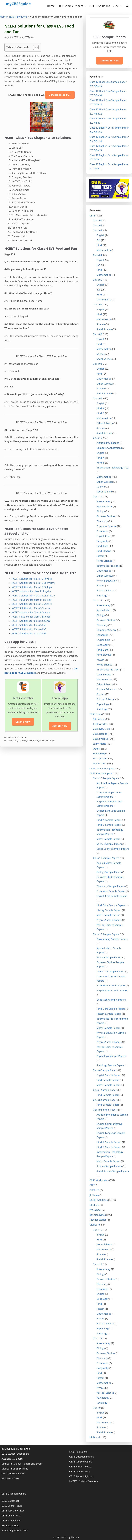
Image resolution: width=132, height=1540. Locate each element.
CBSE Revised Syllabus (81, 1476)
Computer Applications (109, 447)
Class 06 (97, 304)
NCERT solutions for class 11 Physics (31, 591)
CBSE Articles (100, 724)
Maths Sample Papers (108, 839)
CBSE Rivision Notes (80, 1466)
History (100, 556)
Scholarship (99, 753)
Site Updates (100, 758)
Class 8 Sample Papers (105, 1100)
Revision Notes (97, 1214)
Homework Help (10, 1525)
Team (26, 1530)
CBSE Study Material (16, 740)
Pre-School (95, 1209)
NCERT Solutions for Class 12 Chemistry (33, 582)
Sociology (101, 595)
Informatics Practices (108, 565)
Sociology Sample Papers (110, 1065)
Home (50, 6)
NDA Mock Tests (10, 1478)
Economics (102, 531)
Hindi (99, 245)
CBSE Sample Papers (73, 5)
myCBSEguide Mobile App (15, 1448)
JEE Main (94, 1195)
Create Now (23, 721)
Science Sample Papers (109, 844)
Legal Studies (103, 674)
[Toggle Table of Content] (34, 47)
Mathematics (103, 250)
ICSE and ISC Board (12, 1458)
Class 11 (97, 496)
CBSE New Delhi (101, 728)
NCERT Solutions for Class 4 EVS (28, 629)
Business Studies (105, 516)
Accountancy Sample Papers (111, 939)
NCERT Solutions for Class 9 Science (31, 608)
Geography (102, 541)
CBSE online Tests (11, 1515)
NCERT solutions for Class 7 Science (30, 616)
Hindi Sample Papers (107, 1080)
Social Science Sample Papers (112, 848)
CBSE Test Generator (12, 1510)
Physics (100, 585)
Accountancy (103, 501)
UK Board (94, 1224)
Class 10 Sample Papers (106, 778)
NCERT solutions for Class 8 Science (30, 612)
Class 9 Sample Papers (105, 1109)
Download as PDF (60, 94)
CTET (92, 1185)
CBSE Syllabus (100, 738)
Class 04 (97, 255)
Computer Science (106, 526)
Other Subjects (104, 383)
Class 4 (30, 740)
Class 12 (97, 600)
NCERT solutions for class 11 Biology (31, 599)
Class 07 (97, 334)
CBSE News (95, 714)
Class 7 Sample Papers (105, 1090)
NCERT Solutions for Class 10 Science (31, 604)
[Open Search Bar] (127, 5)
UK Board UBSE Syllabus (14, 1468)
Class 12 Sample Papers (106, 934)
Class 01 (97, 220)
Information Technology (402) (112, 467)
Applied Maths (104, 506)
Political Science (105, 590)
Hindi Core (102, 546)
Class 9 (97, 1407)
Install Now (59, 726)
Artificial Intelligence (107, 442)
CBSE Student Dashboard (15, 1453)
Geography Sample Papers (111, 999)
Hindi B (100, 413)
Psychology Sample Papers (111, 1056)
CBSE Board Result (11, 1505)
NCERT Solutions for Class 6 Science (31, 620)
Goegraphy (102, 644)
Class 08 (97, 363)
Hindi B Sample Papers (108, 824)
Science (100, 324)
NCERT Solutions (99, 6)
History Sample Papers (108, 910)
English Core (103, 536)
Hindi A (100, 408)
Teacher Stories (97, 1219)
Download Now (109, 60)
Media (17, 1530)
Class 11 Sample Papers (106, 858)
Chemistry (102, 521)
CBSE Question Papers (101, 768)
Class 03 (97, 230)
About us (6, 1530)
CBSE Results (100, 733)
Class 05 (97, 279)
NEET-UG (94, 1205)
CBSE (118, 5)
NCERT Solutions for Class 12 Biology (31, 587)
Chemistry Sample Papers (110, 886)
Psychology (102, 704)
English (100, 235)
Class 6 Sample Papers (105, 1070)
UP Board (94, 1437)
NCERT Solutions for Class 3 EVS (28, 633)
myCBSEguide (18, 3)
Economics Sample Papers (110, 891)
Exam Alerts (99, 743)
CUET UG (94, 1190)
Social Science (104, 329)
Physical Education (106, 580)
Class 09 (97, 398)
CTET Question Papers (13, 1473)
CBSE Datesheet (10, 1500)
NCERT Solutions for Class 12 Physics (31, 578)
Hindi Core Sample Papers (110, 905)
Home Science (104, 560)
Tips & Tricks (100, 763)
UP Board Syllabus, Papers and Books (22, 1463)
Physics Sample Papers (109, 920)
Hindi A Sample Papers (108, 820)
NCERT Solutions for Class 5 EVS (28, 625)
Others (96, 748)
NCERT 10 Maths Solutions (83, 1481)
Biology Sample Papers (109, 872)
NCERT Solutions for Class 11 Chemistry (33, 595)
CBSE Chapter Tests (80, 1471)
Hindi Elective (103, 551)
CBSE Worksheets (99, 1180)
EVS (9, 737)
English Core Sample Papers (111, 896)
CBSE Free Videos (10, 1520)
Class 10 (97, 438)
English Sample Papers (108, 1075)
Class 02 (97, 225)
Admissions (99, 719)
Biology (100, 511)
